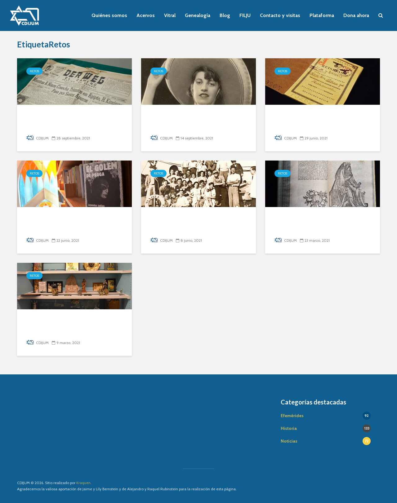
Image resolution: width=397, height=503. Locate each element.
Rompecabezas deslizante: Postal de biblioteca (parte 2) (70, 223)
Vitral (170, 15)
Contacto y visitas (280, 15)
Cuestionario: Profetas (309, 218)
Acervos (145, 15)
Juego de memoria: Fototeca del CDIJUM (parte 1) (194, 223)
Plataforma (322, 15)
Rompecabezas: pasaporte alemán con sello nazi (315, 121)
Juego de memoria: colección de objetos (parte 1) (70, 325)
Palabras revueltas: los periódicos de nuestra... (62, 121)
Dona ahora (356, 15)
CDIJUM (37, 138)
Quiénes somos (109, 15)
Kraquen (83, 482)
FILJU (245, 15)
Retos (34, 71)
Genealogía (197, 15)
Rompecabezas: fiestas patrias (196, 116)
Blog (225, 15)
